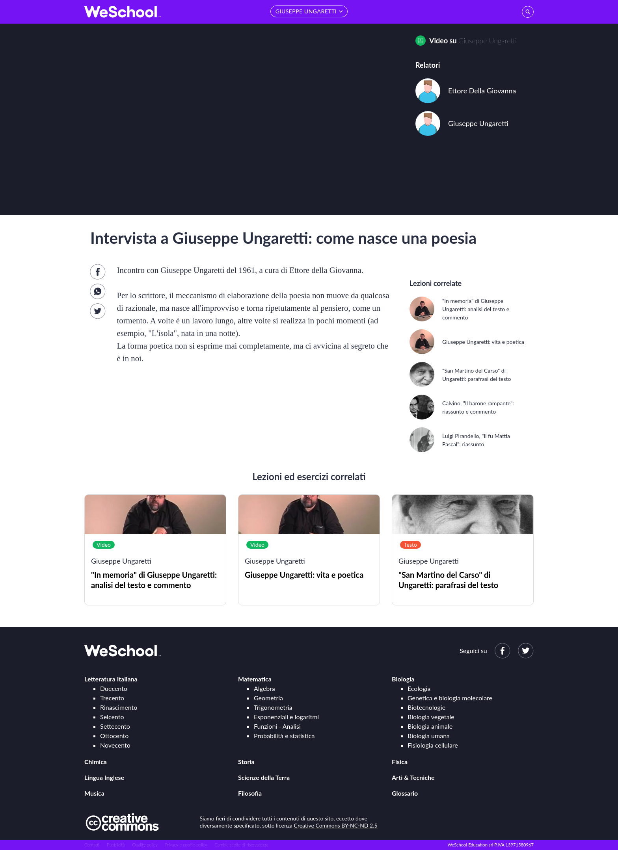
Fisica (400, 761)
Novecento (115, 745)
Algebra (264, 688)
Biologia (403, 679)
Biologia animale (430, 726)
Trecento (112, 698)
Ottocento (114, 735)
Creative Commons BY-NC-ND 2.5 (336, 825)
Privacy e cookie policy (186, 844)
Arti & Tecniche (413, 777)
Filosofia (250, 793)
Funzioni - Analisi (277, 726)
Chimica (95, 761)
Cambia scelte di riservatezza (241, 844)
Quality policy (144, 844)
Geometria (268, 698)
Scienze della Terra (264, 777)
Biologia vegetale (431, 716)
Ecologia (419, 688)
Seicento (112, 716)
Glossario (405, 793)
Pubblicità (116, 844)
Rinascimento (118, 707)
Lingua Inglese (104, 777)
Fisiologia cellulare (433, 745)
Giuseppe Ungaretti (487, 40)
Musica (94, 793)
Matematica (255, 679)
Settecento (115, 726)
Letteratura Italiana (111, 679)
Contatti (91, 844)
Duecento (113, 688)
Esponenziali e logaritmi (286, 716)
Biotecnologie (426, 707)
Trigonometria (273, 707)
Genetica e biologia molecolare (450, 698)
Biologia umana (429, 735)
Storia (246, 761)
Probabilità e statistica (284, 735)
